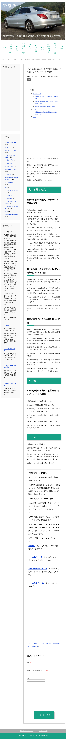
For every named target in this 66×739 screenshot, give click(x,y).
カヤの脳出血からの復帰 (37, 569)
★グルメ (42, 48)
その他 (34, 109)
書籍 (29, 79)
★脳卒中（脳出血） (10, 48)
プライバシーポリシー (26, 731)
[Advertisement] (44, 142)
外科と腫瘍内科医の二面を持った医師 (45, 106)
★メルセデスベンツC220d (23, 48)
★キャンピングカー (29, 48)
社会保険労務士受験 (48, 48)
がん (6, 187)
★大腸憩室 (8, 163)
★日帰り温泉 (9, 166)
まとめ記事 (8, 198)
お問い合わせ (43, 731)
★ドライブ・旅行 (36, 48)
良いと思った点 (37, 94)
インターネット (10, 182)
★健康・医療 (17, 48)
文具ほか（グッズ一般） (55, 48)
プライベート (61, 48)
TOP (6, 59)
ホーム (4, 48)
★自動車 (8, 174)
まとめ (34, 117)
